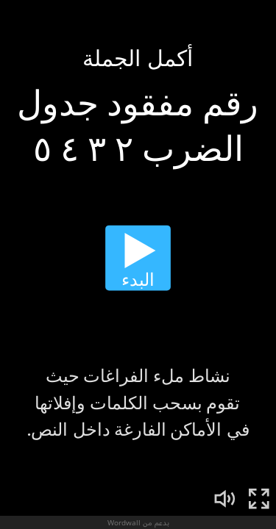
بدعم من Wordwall (138, 522)
